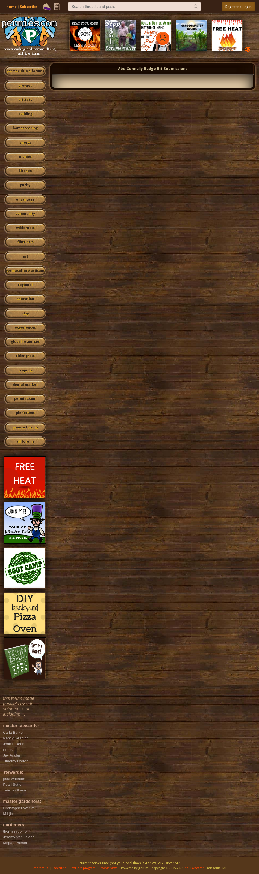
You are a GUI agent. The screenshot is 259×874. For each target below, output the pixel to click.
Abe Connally (130, 68)
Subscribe (28, 7)
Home (11, 7)
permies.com (25, 399)
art (25, 256)
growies (25, 85)
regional (25, 285)
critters (25, 100)
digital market (25, 384)
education (25, 299)
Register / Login (238, 7)
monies (25, 157)
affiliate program (84, 868)
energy (25, 142)
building (25, 114)
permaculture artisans (25, 271)
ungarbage (25, 199)
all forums (25, 441)
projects (25, 370)
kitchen (25, 171)
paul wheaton (195, 868)
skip (25, 313)
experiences (25, 327)
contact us (40, 868)
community (25, 214)
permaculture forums (25, 71)
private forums (25, 427)
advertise (59, 868)
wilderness (25, 228)
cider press (25, 356)
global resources (25, 342)
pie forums (25, 413)
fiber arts (25, 242)
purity (25, 185)
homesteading (25, 128)
